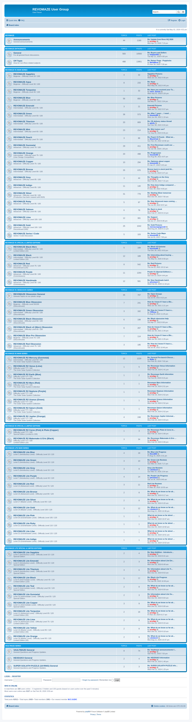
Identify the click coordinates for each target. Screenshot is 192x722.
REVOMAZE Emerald (23, 105)
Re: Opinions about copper (158, 161)
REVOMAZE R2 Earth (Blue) (27, 374)
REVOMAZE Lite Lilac (24, 531)
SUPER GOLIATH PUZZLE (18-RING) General (35, 666)
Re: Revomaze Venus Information (161, 366)
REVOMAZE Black (22, 255)
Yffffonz (153, 312)
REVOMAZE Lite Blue (24, 452)
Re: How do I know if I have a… (160, 310)
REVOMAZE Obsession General (29, 294)
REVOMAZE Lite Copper (25, 603)
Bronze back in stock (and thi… (160, 169)
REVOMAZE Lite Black (24, 577)
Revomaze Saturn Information (159, 408)
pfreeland (154, 282)
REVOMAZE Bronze (23, 169)
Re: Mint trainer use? (156, 129)
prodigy (153, 41)
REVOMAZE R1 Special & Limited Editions (22, 243)
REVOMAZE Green (22, 113)
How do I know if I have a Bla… (160, 327)
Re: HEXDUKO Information (158, 658)
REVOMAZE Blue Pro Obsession (29, 335)
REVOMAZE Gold (22, 225)
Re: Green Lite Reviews (157, 460)
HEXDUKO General (22, 658)
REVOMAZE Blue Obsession (27, 302)
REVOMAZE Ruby (22, 201)
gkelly (152, 123)
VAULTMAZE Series (13, 646)
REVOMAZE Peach (22, 137)
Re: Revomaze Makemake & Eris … (161, 438)
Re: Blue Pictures (154, 97)
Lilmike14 (154, 470)
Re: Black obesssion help (158, 319)
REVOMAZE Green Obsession (28, 310)
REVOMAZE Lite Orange (25, 636)
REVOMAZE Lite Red (23, 484)
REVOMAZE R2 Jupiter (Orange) (29, 416)
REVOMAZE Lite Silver (24, 499)
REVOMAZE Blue (21, 98)
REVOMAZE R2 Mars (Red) (26, 383)
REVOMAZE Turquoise (24, 90)
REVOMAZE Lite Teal (23, 586)
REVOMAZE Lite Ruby (24, 523)
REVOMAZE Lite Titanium (26, 569)
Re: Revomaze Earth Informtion (160, 374)
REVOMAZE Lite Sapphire (26, 552)
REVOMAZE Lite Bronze (25, 492)
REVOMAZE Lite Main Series (17, 448)
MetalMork (154, 62)
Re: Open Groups (154, 294)
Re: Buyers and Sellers (156, 53)
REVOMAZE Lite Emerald (25, 561)
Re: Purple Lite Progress (157, 476)
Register (16, 676)
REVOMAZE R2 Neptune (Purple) (29, 391)
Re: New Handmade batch (158, 280)
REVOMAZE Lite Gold (24, 507)
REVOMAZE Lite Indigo (24, 539)
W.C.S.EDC (72, 699)
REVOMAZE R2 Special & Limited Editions (22, 426)
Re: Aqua (151, 82)
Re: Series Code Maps (156, 233)
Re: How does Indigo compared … (161, 185)
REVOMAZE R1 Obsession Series (19, 290)
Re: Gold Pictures (154, 225)
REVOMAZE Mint (21, 129)
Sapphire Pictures (154, 74)
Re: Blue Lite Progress (156, 452)
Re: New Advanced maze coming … (162, 201)
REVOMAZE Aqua (22, 82)
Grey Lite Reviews (155, 468)
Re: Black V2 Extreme (156, 247)
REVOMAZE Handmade (25, 280)
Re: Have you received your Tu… (161, 90)
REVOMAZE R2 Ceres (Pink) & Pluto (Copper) (35, 430)
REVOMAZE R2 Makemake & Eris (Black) (33, 438)
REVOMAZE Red (21, 263)
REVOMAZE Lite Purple (25, 476)
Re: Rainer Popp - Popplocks (159, 60)
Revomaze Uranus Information (160, 399)
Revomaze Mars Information (159, 383)
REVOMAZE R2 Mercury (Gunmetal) (31, 357)
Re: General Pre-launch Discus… (161, 357)
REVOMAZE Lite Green (24, 460)
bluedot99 (154, 115)
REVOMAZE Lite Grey (24, 468)
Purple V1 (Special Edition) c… (160, 272)
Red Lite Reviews (154, 484)
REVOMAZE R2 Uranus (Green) (28, 399)
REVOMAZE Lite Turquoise (26, 611)
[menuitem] (21, 20)
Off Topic (17, 61)
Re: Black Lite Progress (157, 577)
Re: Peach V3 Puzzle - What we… (161, 137)
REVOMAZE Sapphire (24, 74)
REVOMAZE (9, 35)
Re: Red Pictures (154, 263)
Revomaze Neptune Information (160, 391)
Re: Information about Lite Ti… (160, 569)
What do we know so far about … (161, 515)
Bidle (152, 359)
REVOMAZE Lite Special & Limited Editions (23, 548)
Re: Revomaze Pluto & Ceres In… (161, 430)
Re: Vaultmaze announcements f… (161, 650)
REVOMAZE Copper (23, 161)
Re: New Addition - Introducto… (160, 552)
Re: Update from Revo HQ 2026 (160, 39)
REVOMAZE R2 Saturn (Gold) (27, 408)
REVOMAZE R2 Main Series (16, 353)
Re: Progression (154, 153)
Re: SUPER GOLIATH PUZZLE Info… (162, 666)
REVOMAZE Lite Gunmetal (26, 594)
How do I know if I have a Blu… (160, 302)
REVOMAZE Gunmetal (24, 145)
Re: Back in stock (154, 209)
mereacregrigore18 (158, 227)
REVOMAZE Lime (22, 217)
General (17, 53)
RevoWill (153, 454)
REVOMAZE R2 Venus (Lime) (27, 366)
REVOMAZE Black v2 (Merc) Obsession (32, 327)
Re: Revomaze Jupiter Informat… (161, 416)
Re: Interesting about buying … (160, 255)
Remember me (106, 680)
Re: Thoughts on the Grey (158, 177)
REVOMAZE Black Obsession (28, 319)
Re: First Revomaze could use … (161, 145)
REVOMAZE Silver (22, 193)
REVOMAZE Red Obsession (27, 344)
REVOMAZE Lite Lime (24, 619)
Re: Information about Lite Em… (160, 561)
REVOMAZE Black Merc (25, 247)
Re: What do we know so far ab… (161, 491)
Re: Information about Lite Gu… (160, 594)
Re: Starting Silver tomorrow (159, 193)
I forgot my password (90, 680)
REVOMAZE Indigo (22, 185)
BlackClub (154, 139)
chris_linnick (155, 91)
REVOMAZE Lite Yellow (25, 628)
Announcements (21, 39)
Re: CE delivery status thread (159, 121)
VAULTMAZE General (23, 650)
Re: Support (152, 217)
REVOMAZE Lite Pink (24, 515)
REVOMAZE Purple (22, 272)
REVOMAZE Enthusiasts (15, 49)
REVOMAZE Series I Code (26, 233)
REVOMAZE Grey (22, 177)
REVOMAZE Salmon (23, 209)
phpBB (87, 712)
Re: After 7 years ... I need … (159, 113)
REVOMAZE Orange (23, 153)
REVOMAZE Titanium (24, 121)
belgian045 (154, 54)
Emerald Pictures (154, 105)
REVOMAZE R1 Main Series (16, 70)
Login (7, 676)
